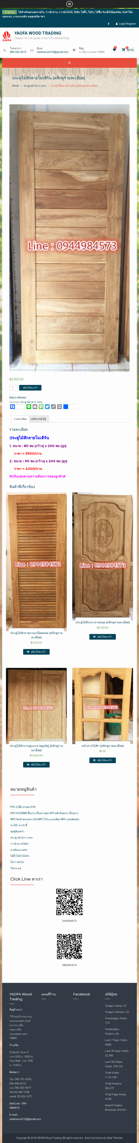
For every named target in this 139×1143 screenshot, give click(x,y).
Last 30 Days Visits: (117, 1051)
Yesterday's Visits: (116, 1018)
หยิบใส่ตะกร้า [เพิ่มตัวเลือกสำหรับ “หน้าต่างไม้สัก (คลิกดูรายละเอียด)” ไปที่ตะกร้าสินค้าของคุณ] (104, 760)
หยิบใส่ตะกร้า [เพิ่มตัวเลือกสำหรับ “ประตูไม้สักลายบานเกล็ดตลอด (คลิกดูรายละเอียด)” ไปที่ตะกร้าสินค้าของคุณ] (38, 651)
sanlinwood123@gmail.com (52, 52)
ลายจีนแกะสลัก (18, 849)
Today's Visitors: (115, 1012)
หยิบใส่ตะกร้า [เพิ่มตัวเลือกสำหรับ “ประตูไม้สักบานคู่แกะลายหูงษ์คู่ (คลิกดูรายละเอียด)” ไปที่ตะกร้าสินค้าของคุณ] (38, 764)
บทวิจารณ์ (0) (38, 419)
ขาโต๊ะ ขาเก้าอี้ (18, 825)
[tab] (20, 419)
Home (15, 85)
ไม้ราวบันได (17, 862)
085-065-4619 (18, 52)
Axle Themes (115, 1137)
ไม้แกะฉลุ (15, 868)
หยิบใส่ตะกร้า (30, 387)
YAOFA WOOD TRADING (37, 33)
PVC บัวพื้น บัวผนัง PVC (23, 807)
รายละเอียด (20, 419)
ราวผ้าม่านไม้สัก (19, 843)
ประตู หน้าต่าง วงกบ (35, 85)
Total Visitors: (113, 1083)
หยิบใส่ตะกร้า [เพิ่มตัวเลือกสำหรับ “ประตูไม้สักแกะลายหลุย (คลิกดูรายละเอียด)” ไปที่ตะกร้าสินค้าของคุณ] (104, 636)
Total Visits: (112, 1072)
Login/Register (126, 23)
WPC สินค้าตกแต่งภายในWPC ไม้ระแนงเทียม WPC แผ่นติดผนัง (44, 819)
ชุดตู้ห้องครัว (17, 831)
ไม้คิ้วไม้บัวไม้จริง (19, 856)
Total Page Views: (116, 1094)
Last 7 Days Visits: (116, 1040)
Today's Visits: (114, 1006)
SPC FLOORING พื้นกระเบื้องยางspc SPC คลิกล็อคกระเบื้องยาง (44, 813)
